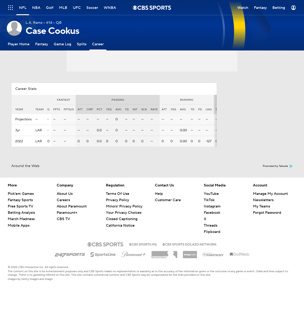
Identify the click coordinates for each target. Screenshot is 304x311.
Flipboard (212, 231)
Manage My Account (270, 193)
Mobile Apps (19, 225)
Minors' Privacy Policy (124, 206)
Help (159, 193)
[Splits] (81, 44)
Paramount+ (67, 212)
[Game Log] (62, 44)
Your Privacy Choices (123, 212)
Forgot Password (267, 212)
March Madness (21, 219)
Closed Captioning (121, 219)
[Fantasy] (41, 44)
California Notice (120, 225)
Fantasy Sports (20, 200)
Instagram (212, 206)
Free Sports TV (20, 206)
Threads (210, 225)
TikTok (209, 200)
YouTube (211, 193)
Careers (63, 200)
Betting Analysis (21, 212)
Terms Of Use (117, 193)
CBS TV (63, 219)
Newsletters (263, 200)
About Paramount (72, 206)
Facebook (212, 212)
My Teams (261, 206)
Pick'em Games (21, 193)
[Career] (98, 44)
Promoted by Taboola (278, 166)
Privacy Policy (117, 200)
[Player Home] (18, 44)
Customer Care (168, 200)
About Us (65, 193)
